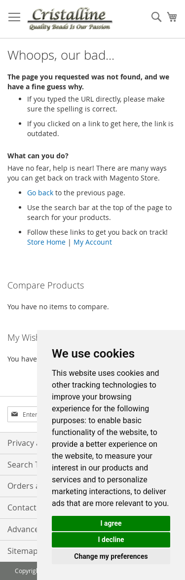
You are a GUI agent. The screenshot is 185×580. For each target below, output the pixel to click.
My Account (93, 242)
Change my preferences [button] (111, 556)
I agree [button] (110, 523)
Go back (40, 192)
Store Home (46, 242)
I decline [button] (111, 540)
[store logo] (69, 19)
